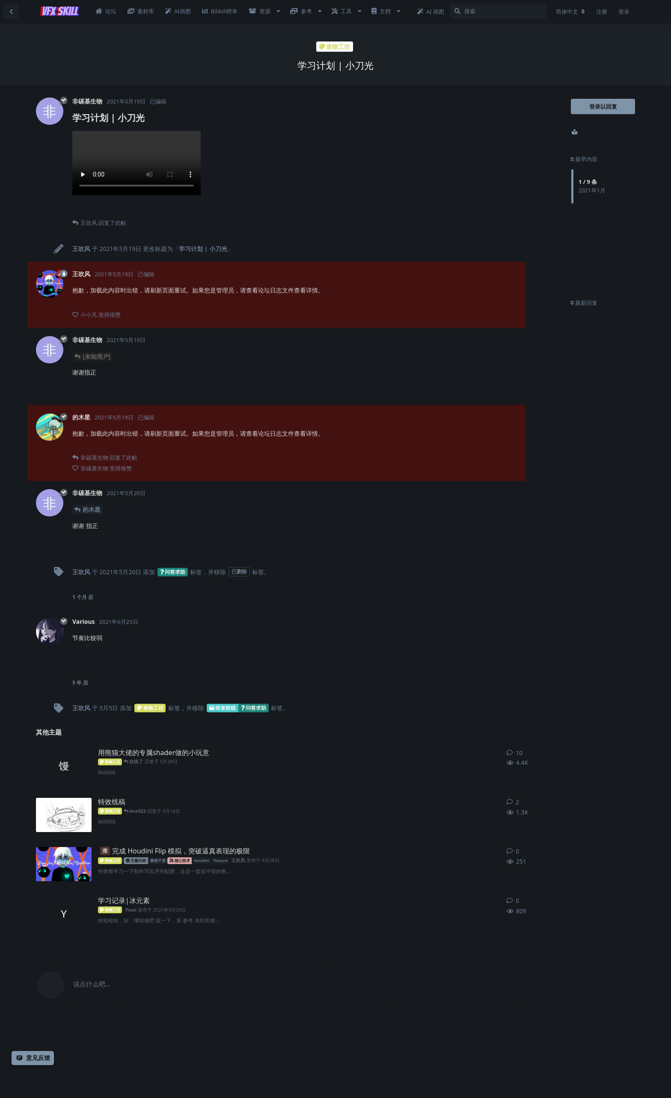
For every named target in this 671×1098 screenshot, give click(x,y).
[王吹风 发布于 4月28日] (64, 864)
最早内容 (583, 159)
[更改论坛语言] (570, 11)
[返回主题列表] (11, 11)
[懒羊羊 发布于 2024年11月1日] (64, 815)
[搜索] (498, 11)
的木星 (92, 509)
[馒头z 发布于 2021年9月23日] (64, 766)
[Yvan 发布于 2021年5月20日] (64, 914)
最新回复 (583, 303)
